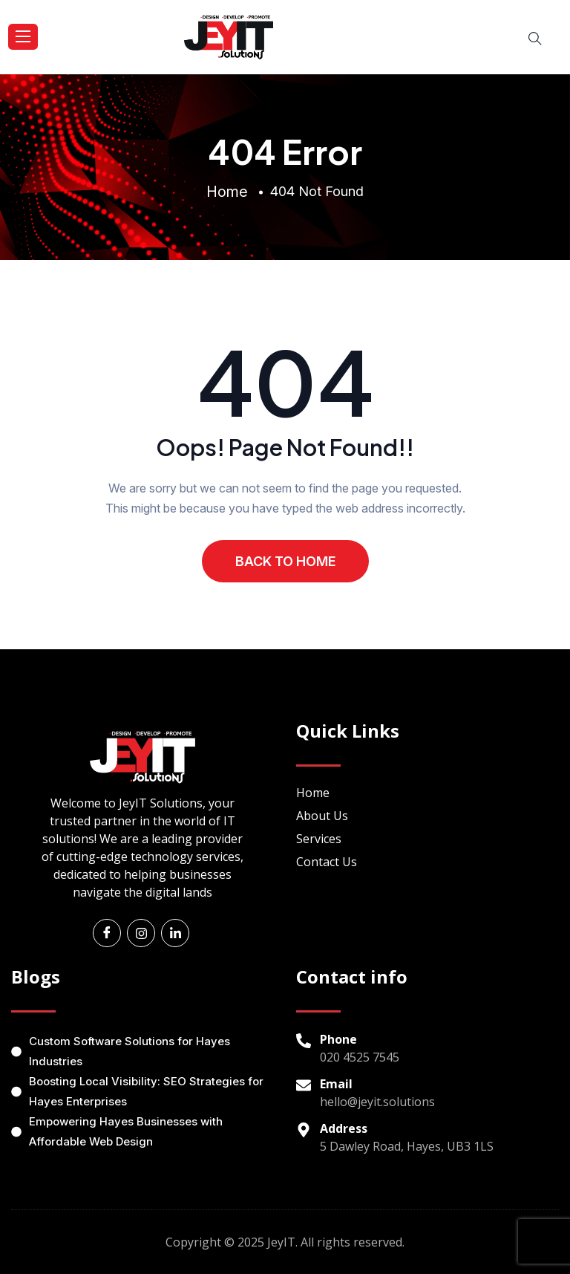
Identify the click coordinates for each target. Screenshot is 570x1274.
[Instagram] (141, 933)
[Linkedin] (175, 933)
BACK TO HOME (285, 561)
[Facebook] (107, 933)
